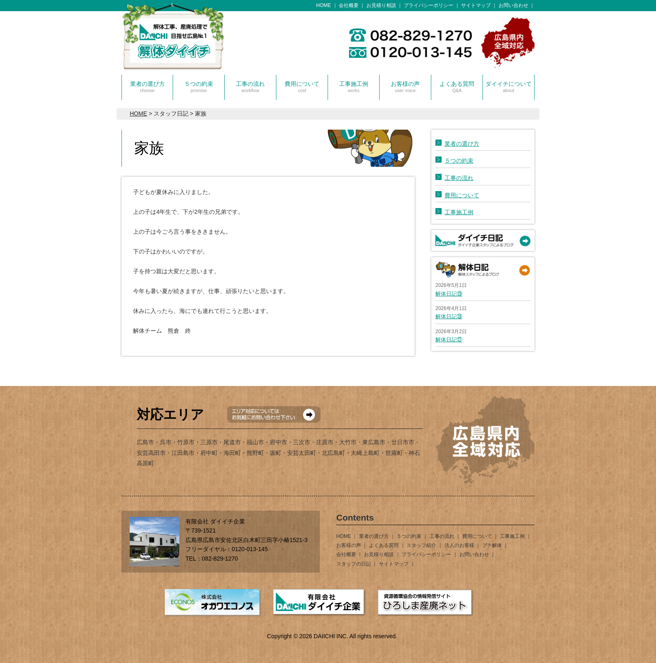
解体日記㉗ (448, 339)
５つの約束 (198, 87)
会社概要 (349, 5)
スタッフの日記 (353, 564)
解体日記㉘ (448, 316)
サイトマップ (476, 5)
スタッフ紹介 (421, 545)
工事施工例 (353, 87)
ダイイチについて (508, 87)
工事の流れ (250, 87)
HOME (323, 5)
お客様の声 (405, 87)
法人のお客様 (459, 545)
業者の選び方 (147, 87)
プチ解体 (492, 545)
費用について (302, 87)
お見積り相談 (381, 5)
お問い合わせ (513, 5)
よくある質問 (457, 87)
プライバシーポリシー (428, 5)
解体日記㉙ (448, 294)
